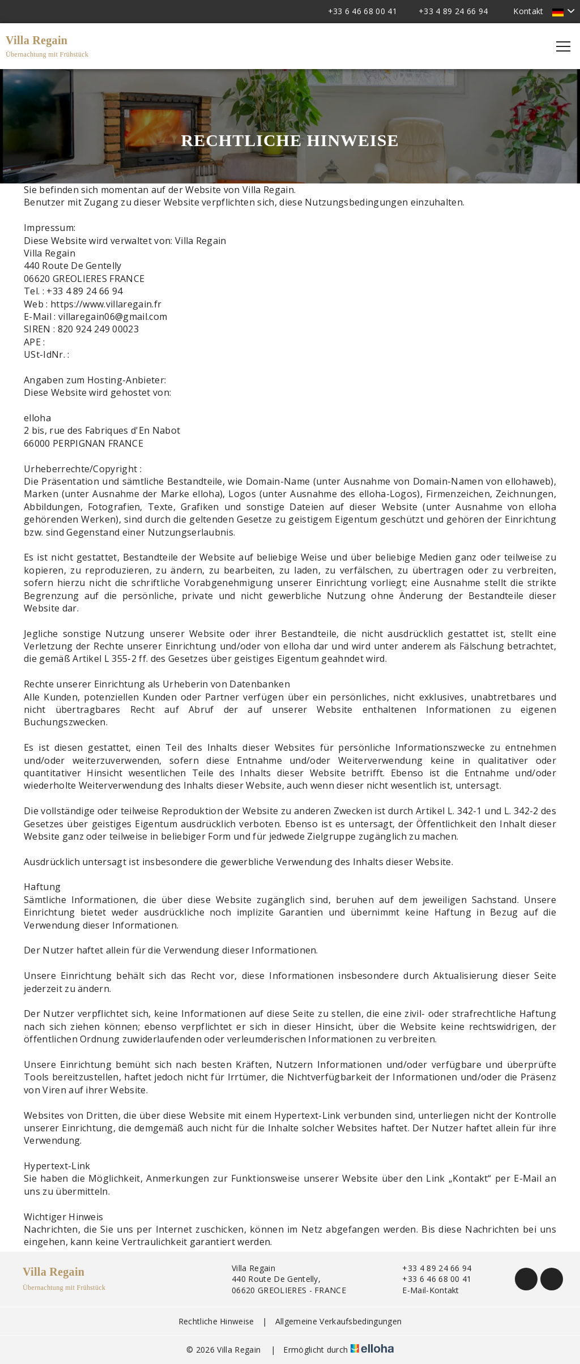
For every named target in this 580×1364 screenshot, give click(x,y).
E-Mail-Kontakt (424, 1290)
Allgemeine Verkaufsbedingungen (338, 1321)
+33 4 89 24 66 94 (430, 1268)
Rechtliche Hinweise (216, 1321)
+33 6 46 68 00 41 (430, 1278)
